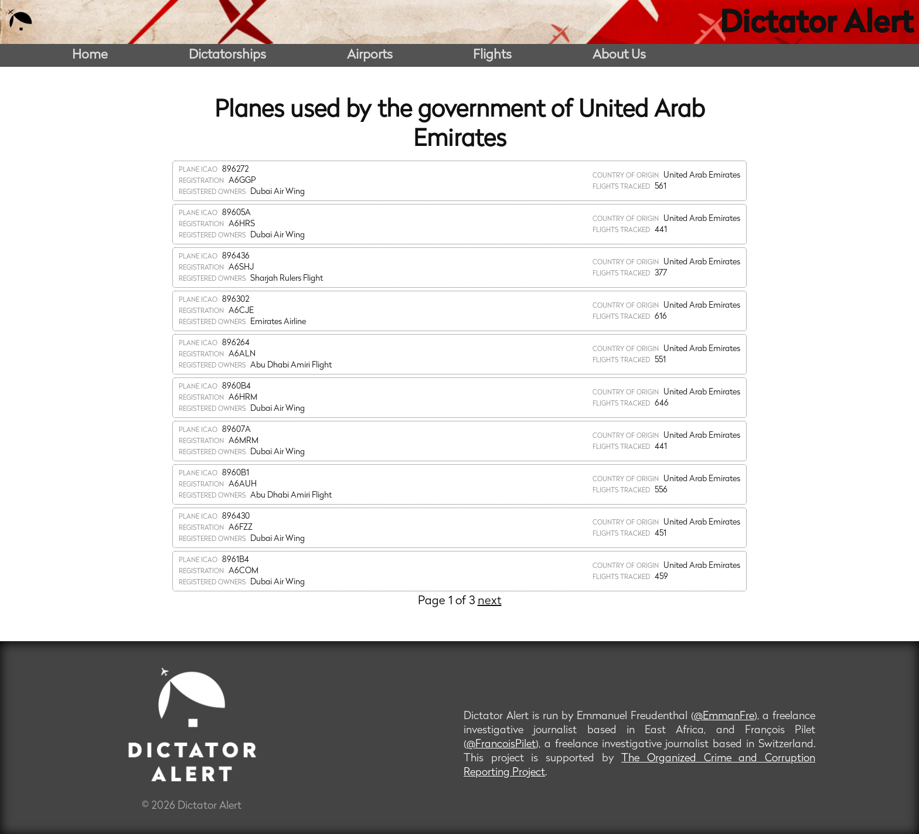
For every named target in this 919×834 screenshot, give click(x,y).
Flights (492, 55)
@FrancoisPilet (501, 744)
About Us (619, 55)
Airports (370, 55)
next (490, 601)
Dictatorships (227, 55)
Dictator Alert (816, 24)
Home (90, 55)
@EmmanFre (724, 716)
